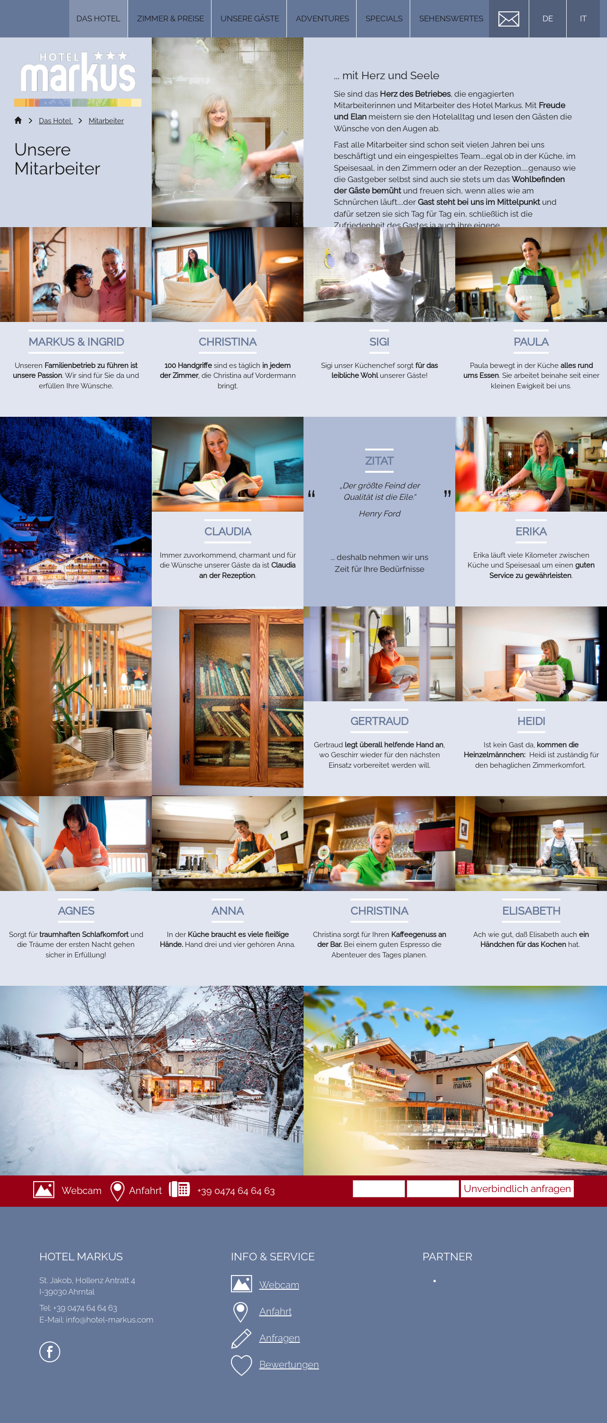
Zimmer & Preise (170, 18)
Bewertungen (289, 1364)
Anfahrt (145, 1190)
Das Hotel (98, 18)
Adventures (322, 18)
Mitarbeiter (106, 121)
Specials (384, 18)
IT (583, 18)
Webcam (81, 1190)
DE (548, 18)
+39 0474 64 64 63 (236, 1190)
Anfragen (279, 1338)
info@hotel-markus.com (110, 1319)
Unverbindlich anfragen (517, 1188)
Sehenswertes (451, 18)
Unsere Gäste (250, 18)
